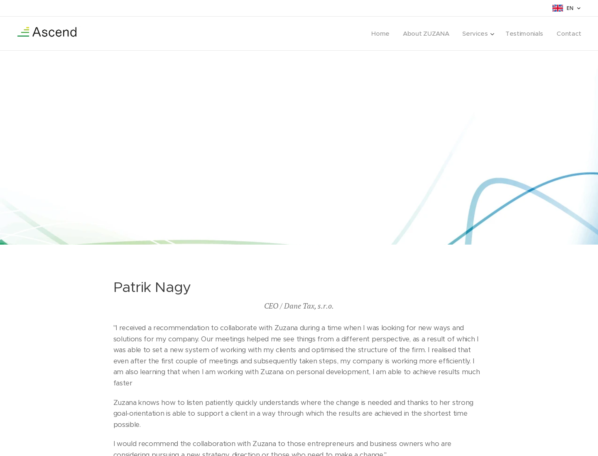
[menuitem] (377, 33)
